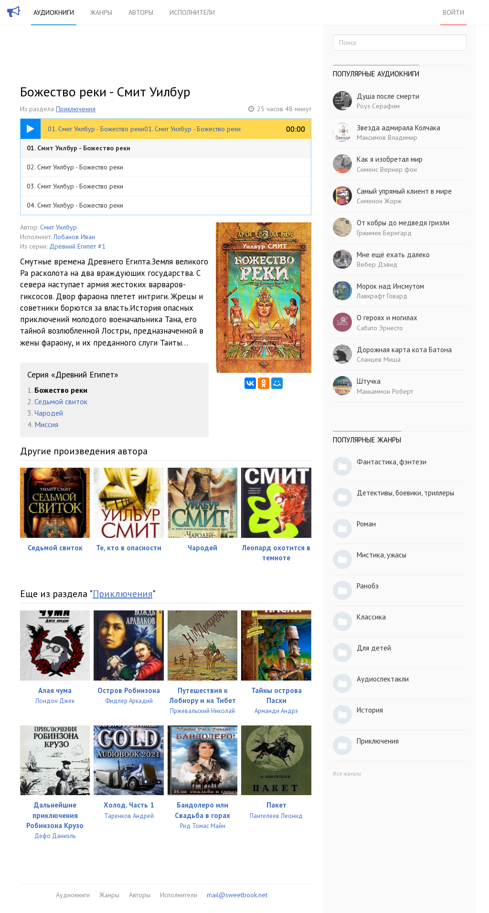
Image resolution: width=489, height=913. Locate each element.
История (370, 709)
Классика (371, 616)
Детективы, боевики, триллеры (405, 492)
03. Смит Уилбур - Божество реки (75, 186)
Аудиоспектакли (383, 678)
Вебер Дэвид (377, 264)
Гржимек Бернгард (384, 233)
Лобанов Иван (74, 236)
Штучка (369, 381)
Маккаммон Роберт (385, 391)
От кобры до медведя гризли (403, 222)
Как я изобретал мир (390, 159)
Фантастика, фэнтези (391, 461)
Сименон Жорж (379, 201)
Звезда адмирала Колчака (398, 127)
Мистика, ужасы (381, 554)
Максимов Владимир (387, 137)
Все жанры (347, 773)
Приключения (76, 109)
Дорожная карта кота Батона (404, 349)
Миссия (46, 424)
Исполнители (192, 12)
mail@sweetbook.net (237, 895)
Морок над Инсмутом (390, 286)
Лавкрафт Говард (382, 296)
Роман (366, 523)
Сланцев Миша (379, 359)
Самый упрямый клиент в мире (404, 191)
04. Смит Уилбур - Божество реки (75, 205)
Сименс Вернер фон (387, 169)
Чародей (48, 413)
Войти (453, 12)
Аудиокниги (53, 12)
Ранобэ (368, 585)
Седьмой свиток (60, 401)
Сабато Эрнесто (380, 328)
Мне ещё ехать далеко (393, 254)
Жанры (101, 12)
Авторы (140, 12)
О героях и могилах (387, 317)
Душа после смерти (388, 96)
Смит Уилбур (58, 227)
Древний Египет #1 (77, 246)
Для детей (374, 647)
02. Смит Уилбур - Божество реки (75, 167)
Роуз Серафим (378, 106)
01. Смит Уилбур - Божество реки (78, 148)
